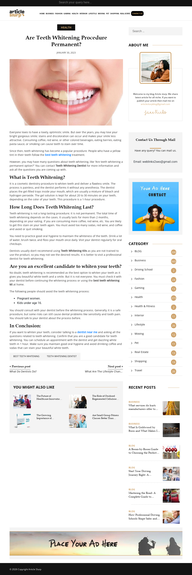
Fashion (58, 13)
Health (75, 13)
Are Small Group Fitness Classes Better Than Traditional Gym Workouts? (105, 417)
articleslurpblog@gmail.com (155, 104)
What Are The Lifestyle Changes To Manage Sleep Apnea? (104, 371)
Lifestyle (92, 13)
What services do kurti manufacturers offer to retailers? (142, 407)
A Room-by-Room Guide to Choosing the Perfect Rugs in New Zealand (143, 451)
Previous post (20, 366)
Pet (107, 13)
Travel (138, 370)
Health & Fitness (145, 306)
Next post (115, 366)
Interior (83, 13)
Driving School (144, 269)
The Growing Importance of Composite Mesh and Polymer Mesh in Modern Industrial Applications (48, 417)
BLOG (138, 251)
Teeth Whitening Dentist (62, 356)
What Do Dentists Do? (23, 371)
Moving (101, 13)
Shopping (114, 13)
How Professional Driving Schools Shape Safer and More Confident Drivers (144, 516)
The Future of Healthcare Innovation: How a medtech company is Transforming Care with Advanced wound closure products (50, 397)
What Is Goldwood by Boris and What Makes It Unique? (143, 429)
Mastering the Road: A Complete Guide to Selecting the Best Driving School (144, 494)
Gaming (67, 13)
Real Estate (125, 13)
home (42, 13)
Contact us (137, 13)
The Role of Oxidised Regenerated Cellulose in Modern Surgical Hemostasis (104, 397)
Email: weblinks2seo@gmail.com (155, 161)
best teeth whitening (26, 356)
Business (50, 13)
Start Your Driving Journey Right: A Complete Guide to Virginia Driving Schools (143, 473)
